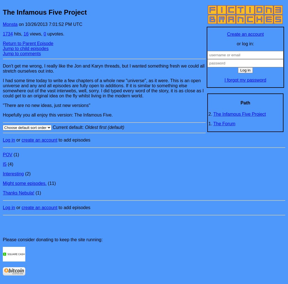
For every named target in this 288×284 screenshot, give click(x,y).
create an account (39, 140)
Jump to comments (22, 53)
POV (7, 154)
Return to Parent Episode (28, 43)
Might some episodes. (25, 183)
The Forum (224, 123)
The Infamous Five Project (239, 114)
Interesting (13, 173)
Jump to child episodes (26, 48)
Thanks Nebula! (18, 193)
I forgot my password (245, 80)
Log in (9, 140)
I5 (4, 164)
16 (26, 34)
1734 (8, 34)
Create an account (245, 34)
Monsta (10, 24)
